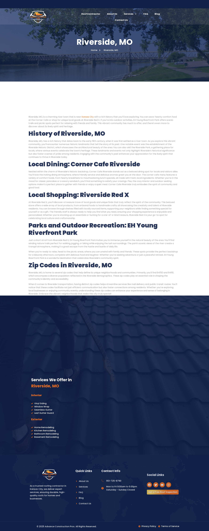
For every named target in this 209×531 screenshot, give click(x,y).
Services (130, 14)
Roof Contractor (90, 13)
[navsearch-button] (175, 17)
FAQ (145, 13)
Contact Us (121, 20)
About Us (112, 13)
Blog (157, 13)
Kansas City (88, 278)
